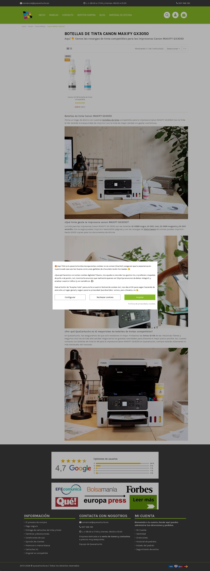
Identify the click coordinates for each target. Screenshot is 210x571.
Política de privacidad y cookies (141, 304)
